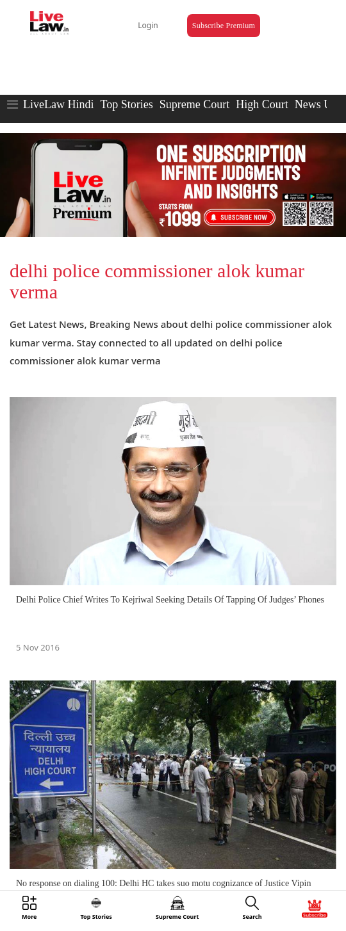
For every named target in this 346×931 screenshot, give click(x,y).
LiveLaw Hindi (58, 104)
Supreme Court (195, 104)
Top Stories (126, 104)
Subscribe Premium (223, 25)
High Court (262, 104)
